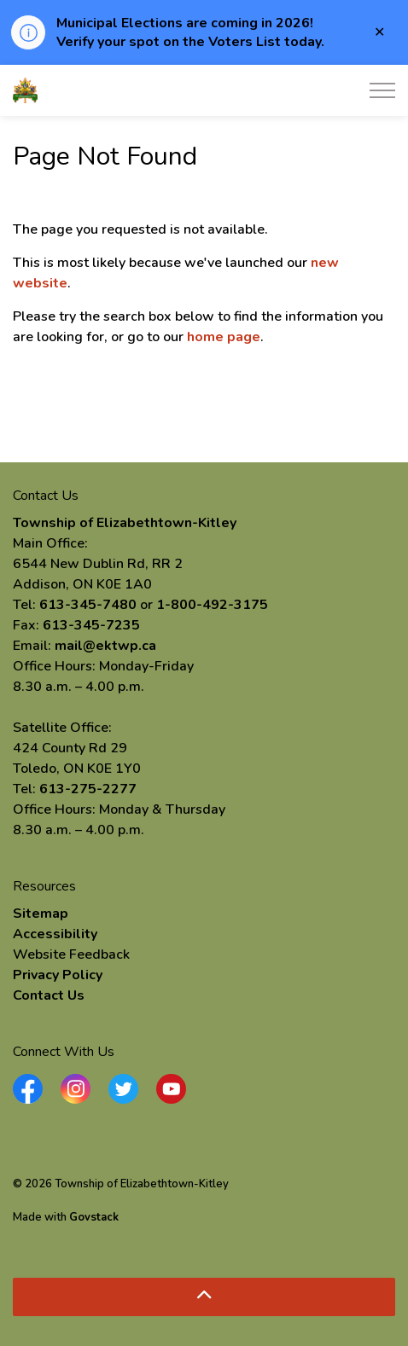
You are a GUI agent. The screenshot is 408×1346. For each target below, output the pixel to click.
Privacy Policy (57, 975)
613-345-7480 (88, 604)
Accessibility (55, 934)
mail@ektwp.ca (105, 645)
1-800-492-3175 (212, 604)
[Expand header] (382, 90)
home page (223, 337)
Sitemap (40, 913)
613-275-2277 (88, 789)
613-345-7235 (91, 625)
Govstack (94, 1217)
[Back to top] (204, 1297)
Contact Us (49, 995)
